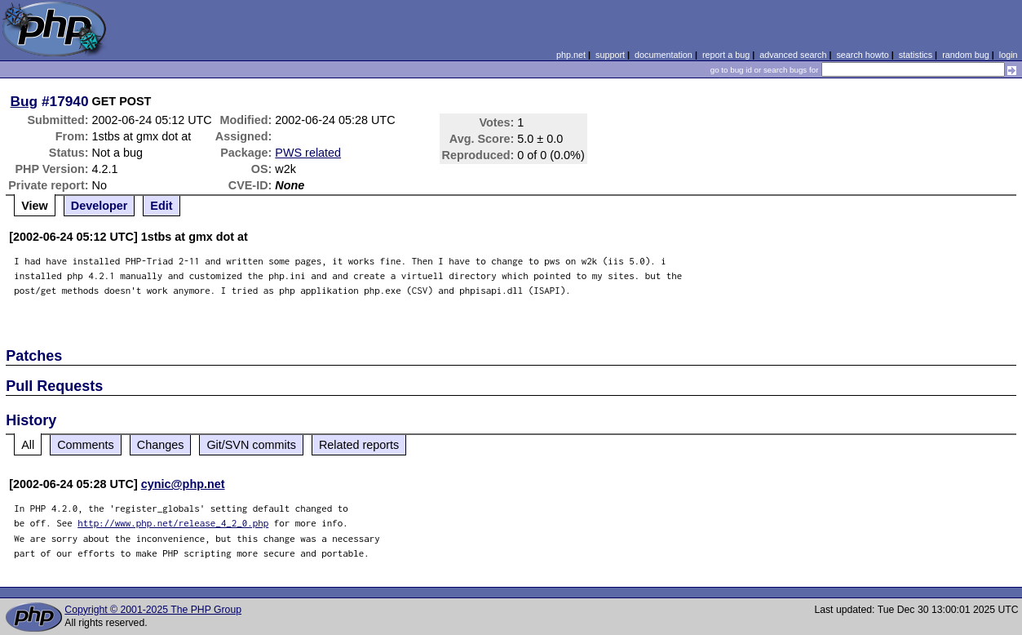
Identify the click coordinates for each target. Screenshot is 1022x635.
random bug (965, 55)
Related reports (359, 444)
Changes (160, 444)
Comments (85, 444)
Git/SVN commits (251, 444)
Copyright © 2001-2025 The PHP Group (152, 609)
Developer (99, 205)
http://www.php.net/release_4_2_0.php (172, 522)
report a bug (726, 55)
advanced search (792, 55)
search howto (862, 55)
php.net (571, 55)
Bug (24, 101)
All (27, 444)
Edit (161, 205)
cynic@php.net (183, 484)
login (1008, 55)
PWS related (308, 152)
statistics (915, 55)
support (610, 55)
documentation (663, 55)
